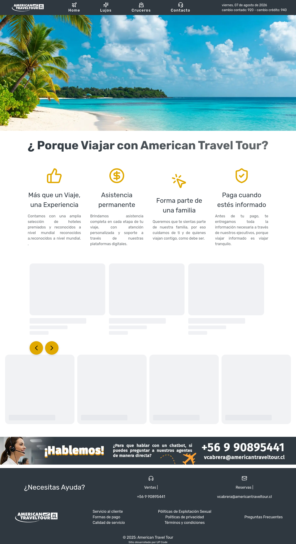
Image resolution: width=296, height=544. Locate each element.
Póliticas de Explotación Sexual (184, 511)
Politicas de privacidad (184, 517)
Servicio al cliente (108, 511)
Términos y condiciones (185, 522)
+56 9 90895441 (151, 496)
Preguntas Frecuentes (263, 517)
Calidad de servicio (109, 522)
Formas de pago (106, 517)
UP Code (162, 542)
